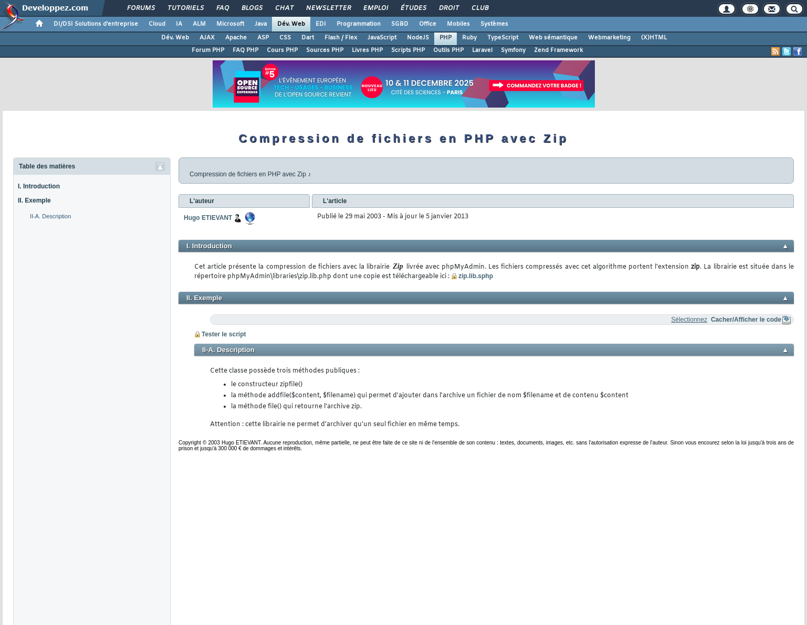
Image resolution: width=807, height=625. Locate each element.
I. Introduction (39, 186)
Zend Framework (558, 50)
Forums (140, 8)
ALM (199, 24)
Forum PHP (208, 50)
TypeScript (502, 37)
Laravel (482, 50)
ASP (263, 37)
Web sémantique (553, 37)
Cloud (157, 24)
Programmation (359, 24)
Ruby (469, 37)
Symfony (513, 50)
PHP (445, 37)
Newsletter (328, 8)
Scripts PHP (408, 50)
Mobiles (458, 24)
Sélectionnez (689, 319)
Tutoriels (185, 8)
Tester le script (224, 334)
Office (427, 24)
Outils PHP (448, 50)
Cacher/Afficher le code (746, 319)
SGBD (399, 24)
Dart (307, 37)
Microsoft (230, 24)
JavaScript (382, 37)
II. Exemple (34, 200)
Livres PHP (367, 50)
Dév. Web (291, 24)
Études (413, 8)
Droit (448, 8)
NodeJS (418, 37)
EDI (321, 24)
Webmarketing (609, 37)
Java (261, 24)
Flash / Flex (340, 37)
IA (179, 24)
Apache (236, 37)
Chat (284, 8)
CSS (285, 37)
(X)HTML (654, 37)
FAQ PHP (245, 50)
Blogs (251, 8)
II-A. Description (50, 216)
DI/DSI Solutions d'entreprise (96, 24)
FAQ (222, 8)
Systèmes (494, 24)
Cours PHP (282, 50)
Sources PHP (324, 50)
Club (479, 8)
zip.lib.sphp (475, 276)
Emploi (375, 8)
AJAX (207, 37)
